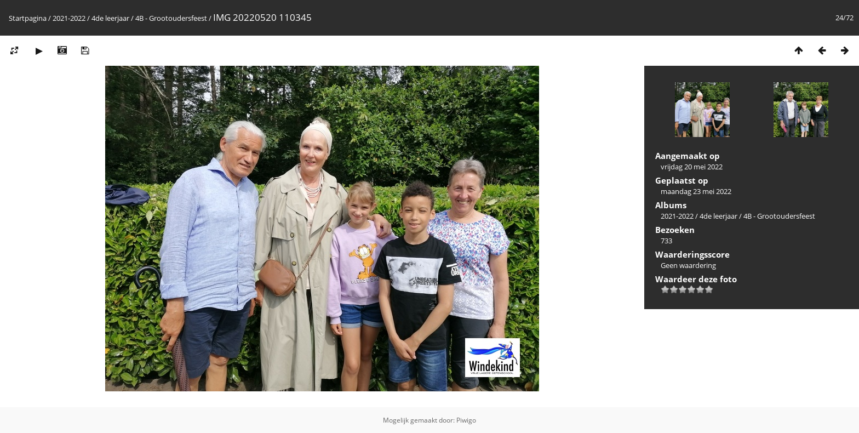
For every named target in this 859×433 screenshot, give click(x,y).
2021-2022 (69, 18)
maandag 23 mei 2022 (696, 191)
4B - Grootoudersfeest (172, 18)
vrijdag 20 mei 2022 (692, 167)
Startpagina (28, 18)
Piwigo (466, 420)
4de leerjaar (110, 18)
